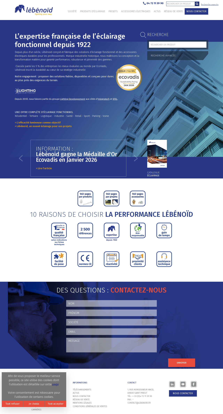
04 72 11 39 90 (153, 3)
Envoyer (181, 362)
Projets (113, 11)
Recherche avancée (209, 4)
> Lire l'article (44, 168)
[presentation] (92, 362)
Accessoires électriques (135, 11)
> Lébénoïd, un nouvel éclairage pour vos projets (43, 126)
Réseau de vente (173, 11)
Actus (157, 11)
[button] (20, 158)
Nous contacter (196, 11)
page (55, 384)
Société (72, 11)
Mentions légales (82, 402)
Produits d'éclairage (92, 11)
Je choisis (34, 403)
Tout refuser (12, 403)
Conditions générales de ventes (90, 406)
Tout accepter (55, 403)
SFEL (115, 98)
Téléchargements (82, 389)
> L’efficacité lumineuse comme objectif (38, 122)
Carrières (36, 409)
